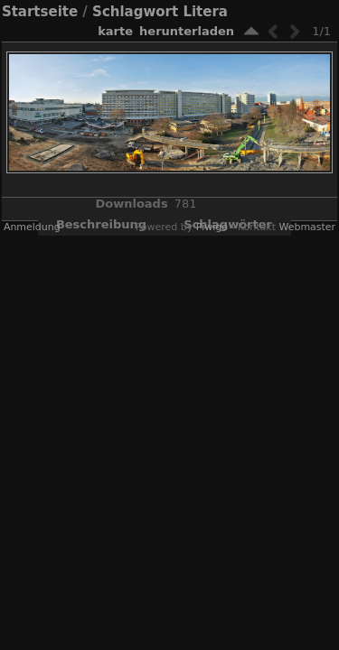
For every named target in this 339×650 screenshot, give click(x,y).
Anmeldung (32, 227)
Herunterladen (186, 31)
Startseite (40, 12)
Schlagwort (135, 12)
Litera (205, 12)
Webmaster (306, 227)
